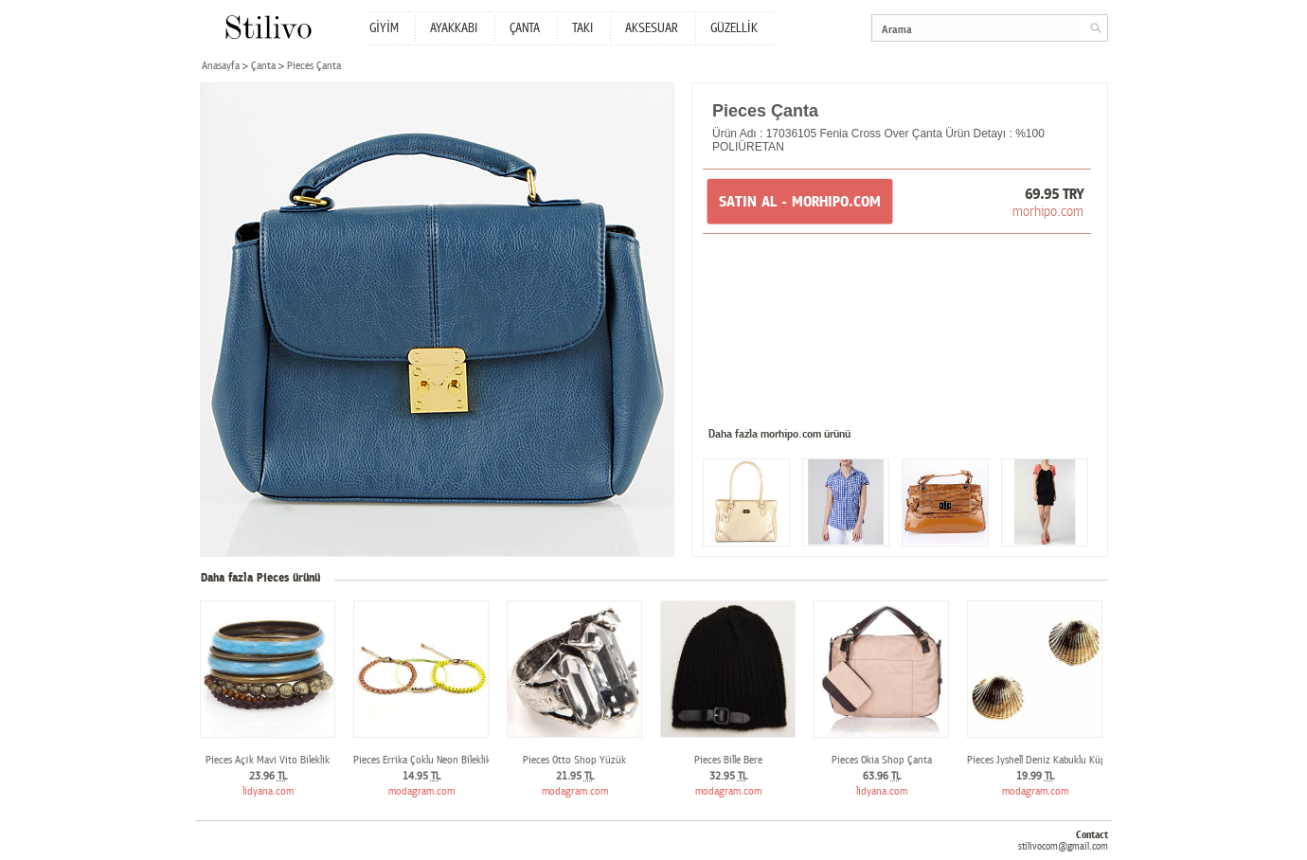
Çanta (263, 66)
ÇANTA (525, 28)
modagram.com (421, 791)
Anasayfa (221, 66)
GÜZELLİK (734, 28)
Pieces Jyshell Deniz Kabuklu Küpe (1039, 760)
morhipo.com (1047, 211)
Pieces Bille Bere (728, 760)
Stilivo (267, 27)
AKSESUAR (651, 28)
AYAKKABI (453, 28)
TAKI (582, 28)
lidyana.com (268, 791)
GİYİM (384, 28)
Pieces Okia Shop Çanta (882, 760)
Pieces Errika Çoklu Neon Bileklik (422, 760)
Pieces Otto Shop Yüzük (574, 760)
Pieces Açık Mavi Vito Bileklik (267, 760)
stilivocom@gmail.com (1063, 846)
